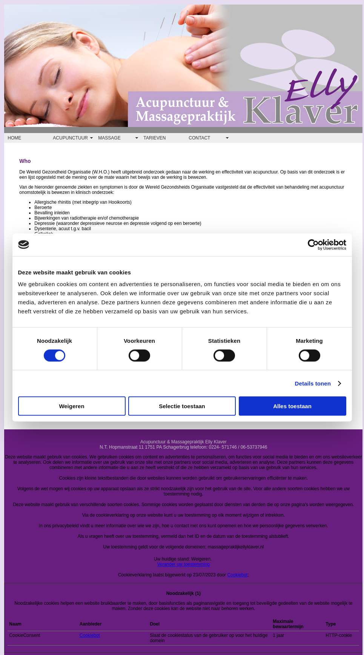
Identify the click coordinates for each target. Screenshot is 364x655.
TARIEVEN (154, 138)
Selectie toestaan (182, 406)
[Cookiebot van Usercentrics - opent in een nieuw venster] (313, 244)
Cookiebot (237, 575)
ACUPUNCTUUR (70, 138)
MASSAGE (109, 138)
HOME (14, 138)
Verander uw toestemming (183, 564)
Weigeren (71, 406)
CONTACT (199, 138)
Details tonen (313, 383)
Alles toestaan (292, 406)
